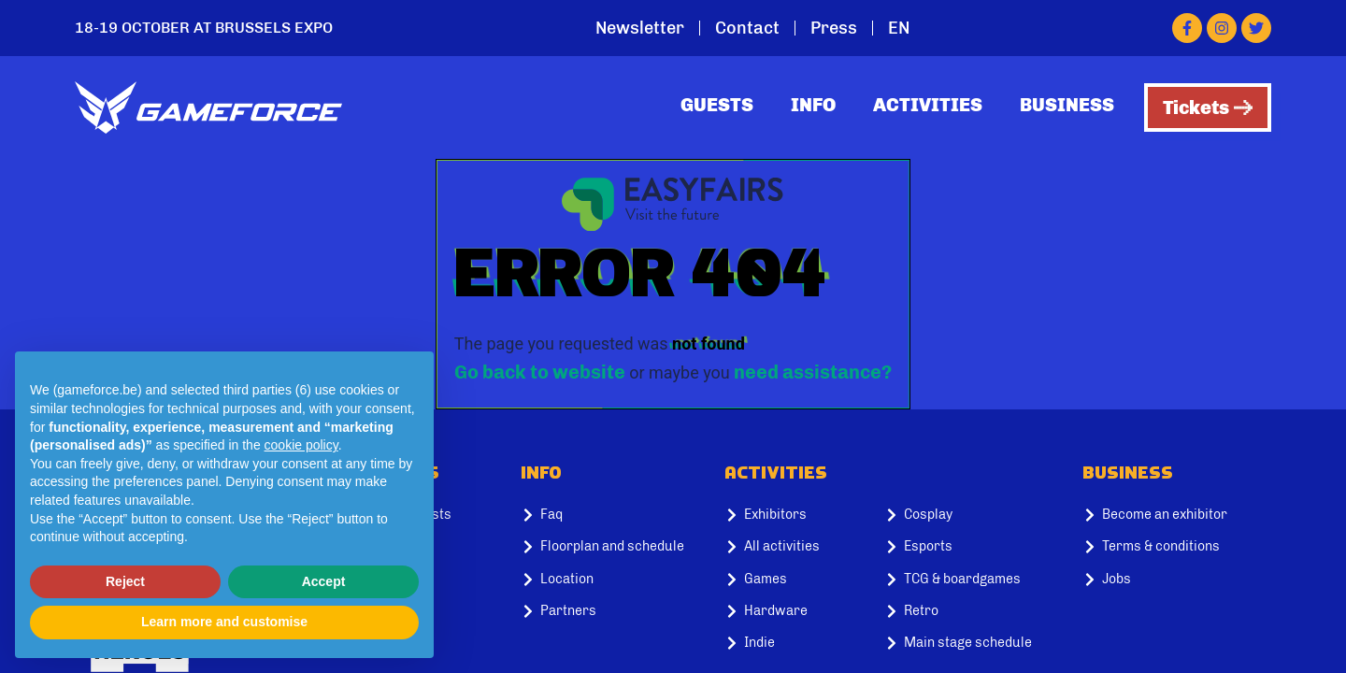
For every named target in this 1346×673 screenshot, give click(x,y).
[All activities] (789, 547)
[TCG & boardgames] (975, 579)
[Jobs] (1176, 579)
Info (813, 104)
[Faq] (615, 515)
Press (833, 28)
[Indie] (789, 643)
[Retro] (975, 611)
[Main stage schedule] (975, 643)
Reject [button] (125, 581)
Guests (716, 104)
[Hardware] (789, 611)
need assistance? (813, 372)
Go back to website (539, 372)
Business (1067, 104)
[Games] (789, 579)
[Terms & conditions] (1176, 547)
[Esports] (975, 547)
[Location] (615, 579)
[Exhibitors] (789, 515)
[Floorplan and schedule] (615, 547)
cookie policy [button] (301, 444)
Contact (747, 28)
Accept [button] (324, 581)
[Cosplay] (975, 515)
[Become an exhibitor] (1176, 515)
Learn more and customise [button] (224, 621)
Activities (927, 104)
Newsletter (639, 28)
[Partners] (615, 611)
